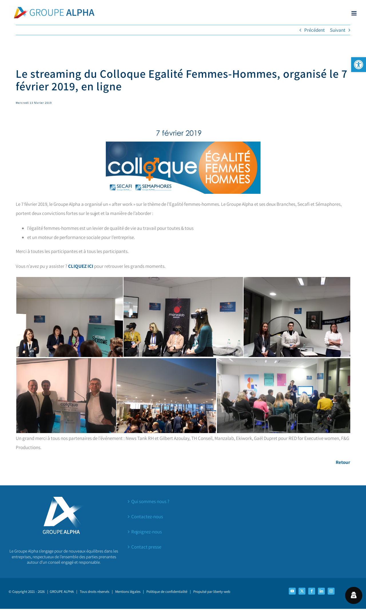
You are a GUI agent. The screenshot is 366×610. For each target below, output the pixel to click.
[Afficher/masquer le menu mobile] (354, 13)
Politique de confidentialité (166, 591)
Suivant (337, 30)
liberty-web (221, 591)
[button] (358, 64)
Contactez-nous (147, 516)
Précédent (314, 30)
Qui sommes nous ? (150, 501)
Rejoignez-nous (146, 532)
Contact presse (146, 547)
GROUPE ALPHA (62, 591)
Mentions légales (127, 591)
